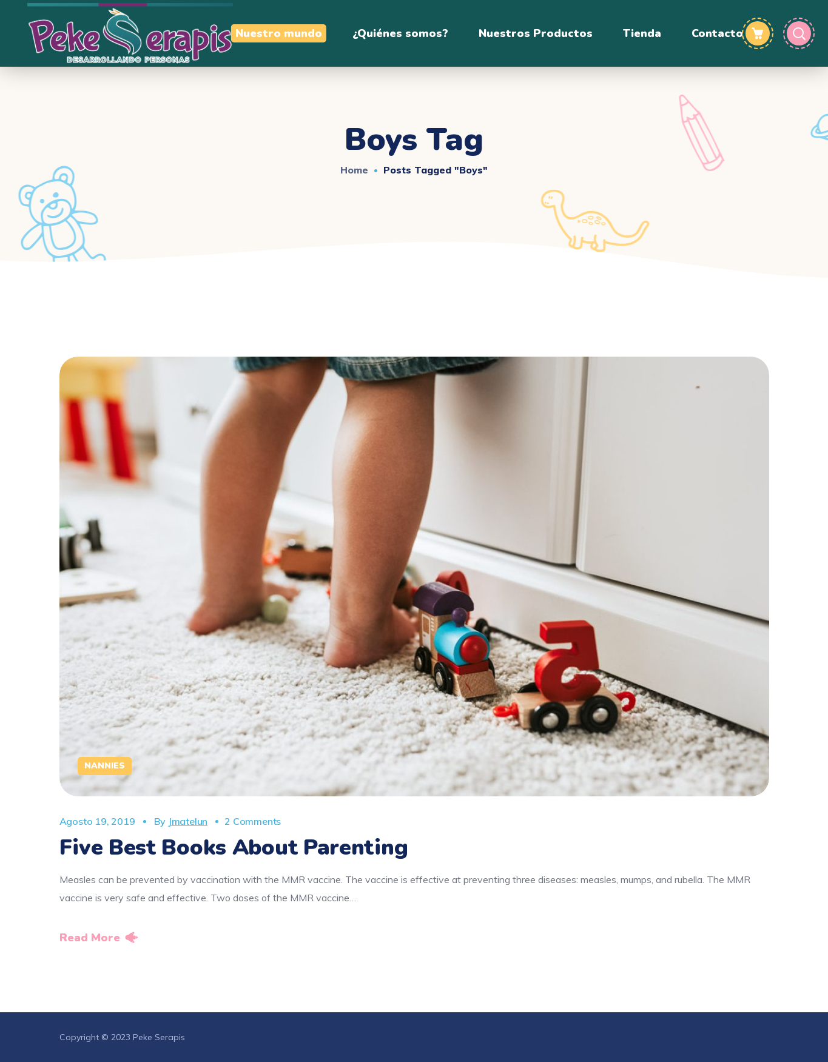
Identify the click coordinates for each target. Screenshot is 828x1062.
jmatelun (187, 821)
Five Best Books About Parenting (233, 847)
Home (354, 170)
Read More (89, 937)
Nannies (104, 765)
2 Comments (252, 821)
